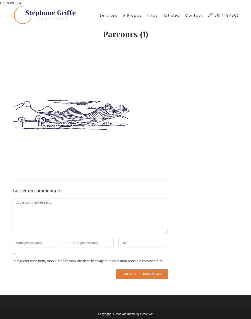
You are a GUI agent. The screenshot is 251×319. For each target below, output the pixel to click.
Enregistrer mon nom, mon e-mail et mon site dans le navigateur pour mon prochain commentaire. (88, 261)
